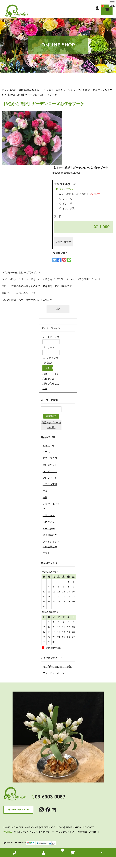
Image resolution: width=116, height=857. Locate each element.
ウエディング (50, 471)
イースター (49, 528)
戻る (58, 309)
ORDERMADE (47, 827)
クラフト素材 (50, 484)
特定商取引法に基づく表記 (57, 666)
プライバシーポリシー (55, 673)
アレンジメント (51, 478)
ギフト (46, 553)
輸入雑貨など (50, 535)
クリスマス (49, 515)
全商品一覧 (49, 446)
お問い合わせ (63, 241)
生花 (45, 491)
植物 (45, 497)
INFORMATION (73, 827)
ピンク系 (65, 203)
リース (46, 451)
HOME (6, 827)
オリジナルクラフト (66, 831)
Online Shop (20, 810)
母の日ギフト (50, 464)
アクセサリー (47, 831)
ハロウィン (49, 522)
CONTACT (88, 827)
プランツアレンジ (29, 831)
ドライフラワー (51, 458)
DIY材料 (93, 831)
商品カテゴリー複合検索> (51, 425)
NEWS (60, 827)
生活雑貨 (82, 831)
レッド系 (65, 199)
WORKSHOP (32, 827)
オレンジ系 (66, 208)
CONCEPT (17, 827)
